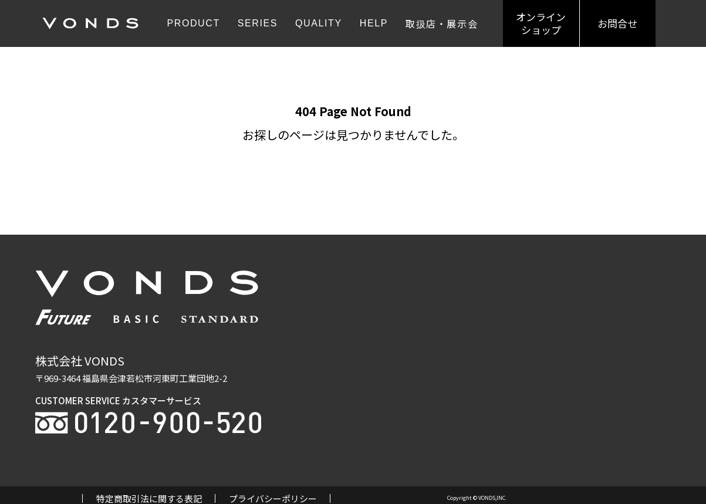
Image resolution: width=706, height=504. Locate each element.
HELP (374, 23)
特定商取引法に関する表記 (149, 498)
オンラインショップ (541, 23)
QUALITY (318, 23)
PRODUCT (193, 23)
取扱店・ (442, 23)
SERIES (258, 23)
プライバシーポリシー (273, 498)
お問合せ (617, 23)
